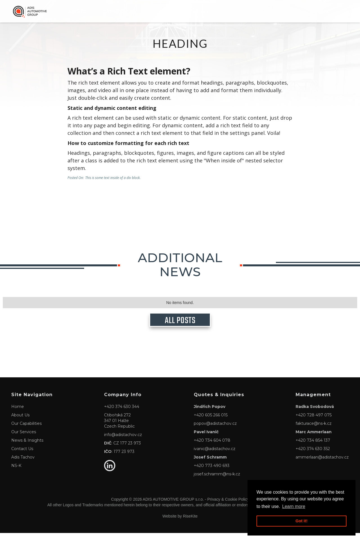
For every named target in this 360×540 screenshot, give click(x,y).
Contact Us (22, 455)
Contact (237, 11)
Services (164, 11)
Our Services (23, 438)
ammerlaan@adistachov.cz (322, 464)
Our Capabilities (26, 430)
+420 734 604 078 (212, 447)
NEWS (200, 11)
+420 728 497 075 (314, 422)
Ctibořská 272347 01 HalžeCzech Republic (119, 427)
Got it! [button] (301, 521)
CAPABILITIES (119, 11)
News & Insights (27, 447)
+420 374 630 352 (313, 455)
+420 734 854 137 (313, 447)
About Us (20, 422)
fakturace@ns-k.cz (314, 430)
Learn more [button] (293, 506)
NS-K (323, 11)
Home (17, 413)
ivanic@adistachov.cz (214, 455)
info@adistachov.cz (123, 441)
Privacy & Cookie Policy (228, 506)
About (77, 11)
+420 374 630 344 (121, 413)
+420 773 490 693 (212, 472)
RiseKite (190, 523)
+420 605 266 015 (211, 422)
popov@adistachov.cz (215, 430)
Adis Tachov (283, 11)
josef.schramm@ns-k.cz (217, 481)
